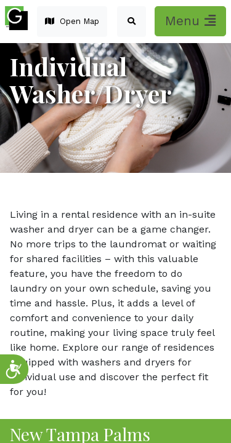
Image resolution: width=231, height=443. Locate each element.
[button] (131, 21)
